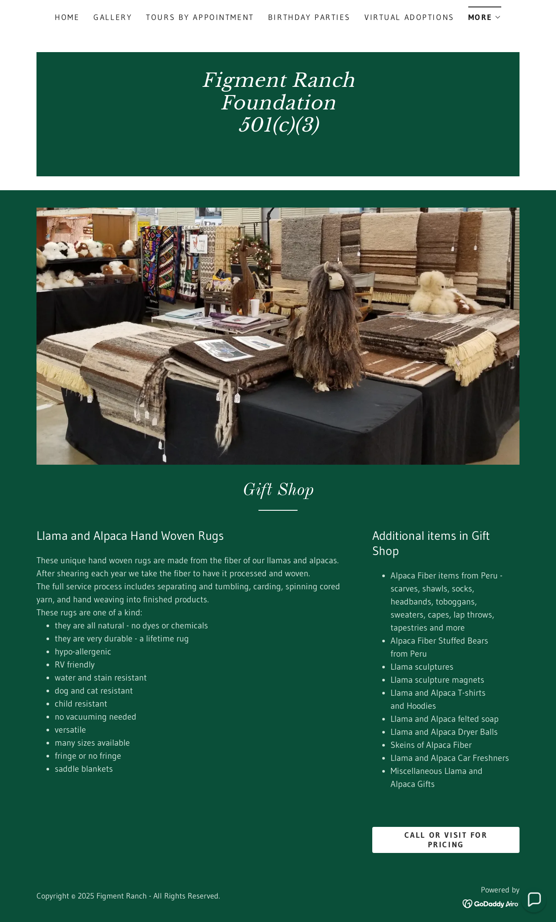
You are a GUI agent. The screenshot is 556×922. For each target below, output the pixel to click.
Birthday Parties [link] (309, 17)
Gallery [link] (112, 17)
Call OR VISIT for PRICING (446, 839)
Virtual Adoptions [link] (409, 17)
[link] (278, 151)
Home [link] (67, 17)
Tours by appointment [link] (200, 17)
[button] (484, 15)
